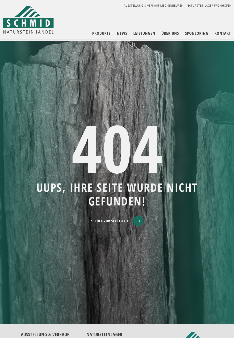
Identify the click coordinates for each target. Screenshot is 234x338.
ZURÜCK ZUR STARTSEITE (110, 220)
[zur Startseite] (29, 21)
